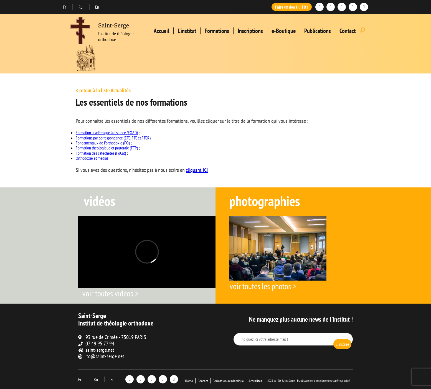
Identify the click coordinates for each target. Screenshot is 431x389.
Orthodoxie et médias (92, 158)
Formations (217, 31)
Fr (65, 7)
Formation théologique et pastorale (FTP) (107, 148)
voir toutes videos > (110, 293)
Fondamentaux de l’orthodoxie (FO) (103, 143)
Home (189, 380)
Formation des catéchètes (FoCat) (101, 153)
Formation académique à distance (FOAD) (107, 132)
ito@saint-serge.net (104, 356)
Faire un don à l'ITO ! (291, 7)
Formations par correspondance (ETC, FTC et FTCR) (113, 138)
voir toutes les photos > (263, 286)
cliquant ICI (197, 170)
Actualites (255, 380)
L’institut (187, 31)
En (97, 7)
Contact (347, 31)
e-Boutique (284, 31)
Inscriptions (250, 31)
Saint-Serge (113, 25)
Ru (80, 7)
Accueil (161, 31)
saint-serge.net (99, 350)
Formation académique (228, 380)
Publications (317, 31)
